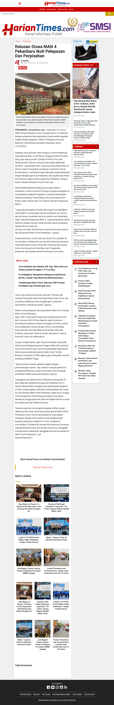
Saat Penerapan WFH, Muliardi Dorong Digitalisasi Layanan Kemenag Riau (87, 294)
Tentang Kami (25, 694)
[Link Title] (48, 687)
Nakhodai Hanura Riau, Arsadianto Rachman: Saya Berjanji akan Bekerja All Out (85, 152)
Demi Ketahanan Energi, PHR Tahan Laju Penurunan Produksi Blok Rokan (88, 272)
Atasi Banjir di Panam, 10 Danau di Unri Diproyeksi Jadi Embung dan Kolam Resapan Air (24, 606)
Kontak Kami (89, 694)
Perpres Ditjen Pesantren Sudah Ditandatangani (85, 283)
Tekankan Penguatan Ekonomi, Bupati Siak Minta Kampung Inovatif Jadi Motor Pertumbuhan (87, 321)
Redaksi (36, 694)
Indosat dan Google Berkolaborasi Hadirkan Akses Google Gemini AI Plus (85, 231)
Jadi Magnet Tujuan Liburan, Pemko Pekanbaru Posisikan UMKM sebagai (28, 570)
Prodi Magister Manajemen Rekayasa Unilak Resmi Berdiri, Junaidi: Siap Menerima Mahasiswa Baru (42, 276)
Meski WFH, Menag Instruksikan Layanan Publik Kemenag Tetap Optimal (87, 307)
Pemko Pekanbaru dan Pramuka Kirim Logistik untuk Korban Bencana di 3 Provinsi (56, 570)
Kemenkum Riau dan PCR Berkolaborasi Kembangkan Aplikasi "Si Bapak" (87, 349)
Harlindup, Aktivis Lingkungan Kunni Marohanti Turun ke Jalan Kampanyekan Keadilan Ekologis (85, 123)
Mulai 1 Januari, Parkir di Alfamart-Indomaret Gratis (24, 642)
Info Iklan (46, 694)
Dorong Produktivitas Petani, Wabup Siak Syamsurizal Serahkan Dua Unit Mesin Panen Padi (86, 187)
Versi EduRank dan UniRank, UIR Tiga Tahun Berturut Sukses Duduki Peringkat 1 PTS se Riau (43, 268)
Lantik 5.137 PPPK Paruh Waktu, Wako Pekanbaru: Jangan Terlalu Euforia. (29, 539)
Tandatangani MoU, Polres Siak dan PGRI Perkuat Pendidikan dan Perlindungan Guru (42, 284)
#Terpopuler (51, 9)
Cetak (22, 68)
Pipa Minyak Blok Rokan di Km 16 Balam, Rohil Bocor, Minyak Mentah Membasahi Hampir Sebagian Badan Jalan (85, 106)
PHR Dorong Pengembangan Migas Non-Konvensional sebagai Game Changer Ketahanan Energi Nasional (85, 242)
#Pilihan (42, 9)
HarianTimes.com (43, 467)
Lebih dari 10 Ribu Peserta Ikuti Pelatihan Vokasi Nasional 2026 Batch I (84, 211)
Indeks (71, 9)
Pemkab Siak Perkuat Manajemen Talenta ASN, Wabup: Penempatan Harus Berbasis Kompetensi (87, 336)
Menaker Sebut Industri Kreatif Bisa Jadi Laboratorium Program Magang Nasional (88, 362)
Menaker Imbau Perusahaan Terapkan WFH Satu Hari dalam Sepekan (87, 374)
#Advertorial (62, 9)
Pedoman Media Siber (61, 694)
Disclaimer (77, 694)
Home (18, 41)
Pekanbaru (27, 41)
